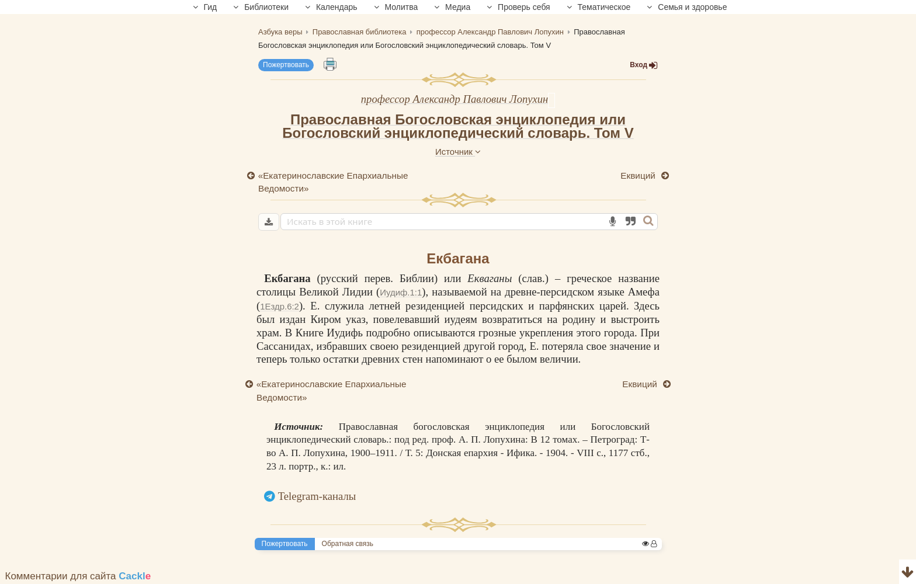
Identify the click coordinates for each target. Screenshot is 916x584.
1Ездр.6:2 (279, 306)
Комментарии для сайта (78, 576)
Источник (458, 152)
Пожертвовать (286, 65)
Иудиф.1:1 (401, 292)
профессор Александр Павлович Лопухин (455, 99)
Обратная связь (347, 544)
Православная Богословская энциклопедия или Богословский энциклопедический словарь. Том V (457, 126)
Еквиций (639, 175)
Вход (644, 65)
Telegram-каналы (317, 496)
